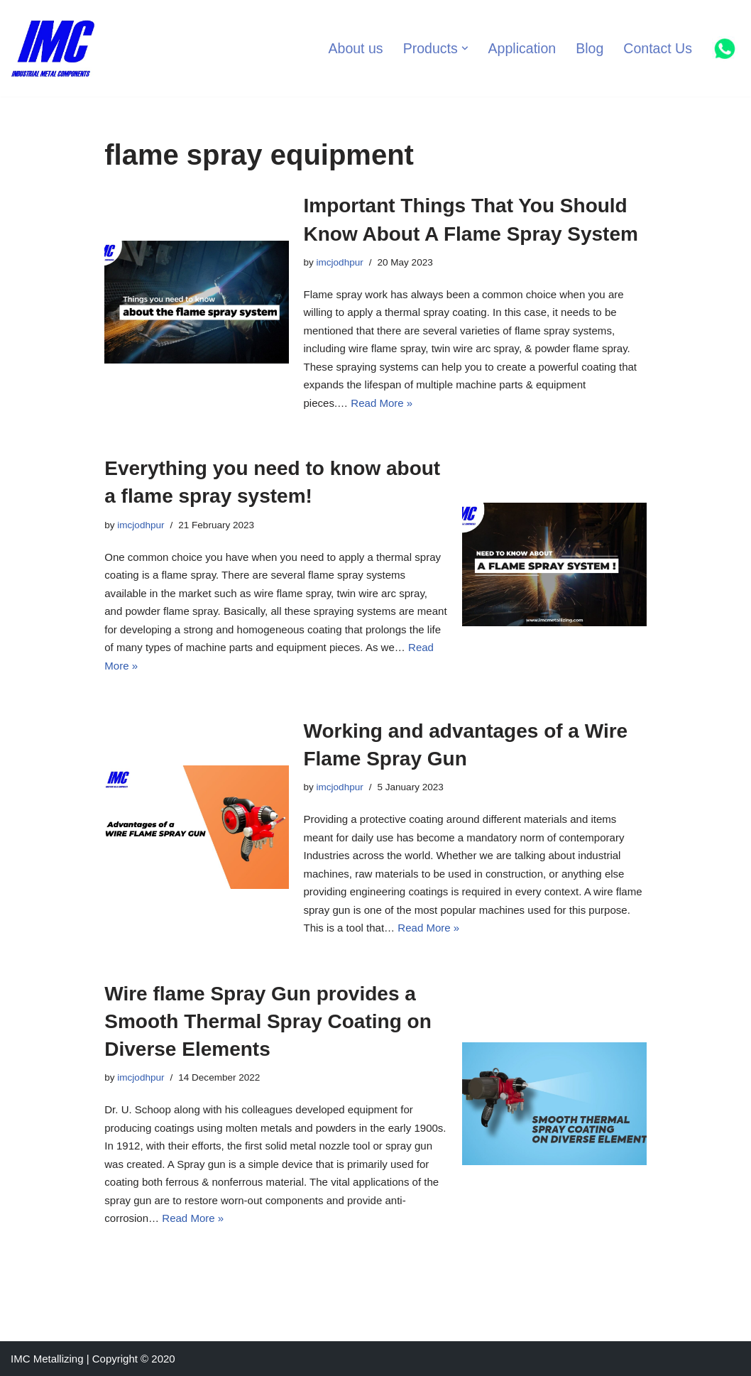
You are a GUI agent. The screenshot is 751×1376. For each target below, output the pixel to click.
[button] (464, 48)
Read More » (381, 403)
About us (356, 48)
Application (522, 48)
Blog (590, 48)
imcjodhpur (339, 262)
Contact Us (658, 48)
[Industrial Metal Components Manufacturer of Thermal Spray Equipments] (53, 48)
